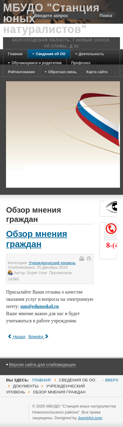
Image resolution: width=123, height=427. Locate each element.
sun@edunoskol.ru (39, 306)
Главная (41, 380)
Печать (81, 258)
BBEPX (111, 380)
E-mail (88, 258)
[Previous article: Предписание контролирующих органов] (16, 336)
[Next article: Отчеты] (38, 336)
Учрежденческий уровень (52, 263)
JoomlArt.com (90, 418)
